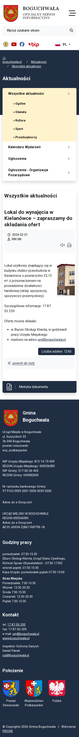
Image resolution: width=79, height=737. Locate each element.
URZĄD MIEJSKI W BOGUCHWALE (26, 514)
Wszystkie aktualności (26, 66)
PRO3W (8, 731)
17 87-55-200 (16, 624)
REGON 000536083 (15, 518)
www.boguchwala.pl (16, 638)
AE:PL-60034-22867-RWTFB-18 (24, 527)
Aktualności (39, 62)
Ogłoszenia (39, 159)
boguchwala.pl (12, 62)
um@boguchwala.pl (52, 340)
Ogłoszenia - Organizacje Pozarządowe (39, 172)
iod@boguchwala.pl (16, 655)
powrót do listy (21, 363)
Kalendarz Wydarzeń (39, 147)
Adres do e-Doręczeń (17, 523)
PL (61, 45)
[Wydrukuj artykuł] (69, 245)
